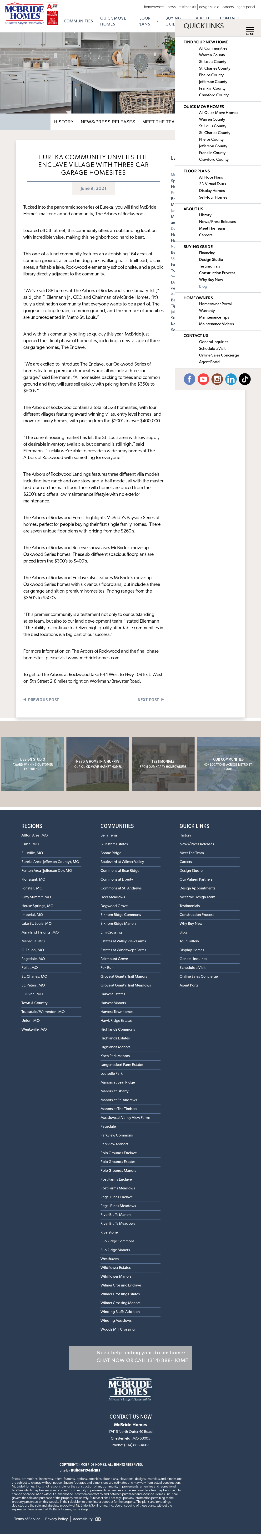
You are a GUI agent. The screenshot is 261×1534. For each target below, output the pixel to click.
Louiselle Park (111, 1074)
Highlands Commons (117, 1030)
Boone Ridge (110, 853)
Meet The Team (157, 121)
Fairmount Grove (114, 959)
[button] (130, 1358)
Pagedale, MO (33, 959)
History (71, 121)
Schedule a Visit (193, 968)
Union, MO (30, 1021)
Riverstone (109, 1232)
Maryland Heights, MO (40, 933)
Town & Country (34, 1003)
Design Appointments (197, 888)
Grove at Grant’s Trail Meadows (125, 985)
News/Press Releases (110, 121)
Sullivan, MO (32, 994)
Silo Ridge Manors (115, 1250)
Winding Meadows (116, 1321)
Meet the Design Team (197, 897)
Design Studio (209, 7)
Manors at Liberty (114, 1091)
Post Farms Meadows (117, 1188)
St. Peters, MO (33, 985)
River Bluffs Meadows (117, 1224)
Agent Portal (246, 7)
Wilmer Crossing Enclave (120, 1285)
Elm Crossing (111, 933)
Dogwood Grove (114, 906)
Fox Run (107, 968)
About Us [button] (203, 21)
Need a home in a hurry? (98, 764)
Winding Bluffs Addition (120, 1312)
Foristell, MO (32, 888)
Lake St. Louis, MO (36, 924)
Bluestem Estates (114, 844)
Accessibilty (83, 1519)
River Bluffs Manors (115, 1215)
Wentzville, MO (34, 1030)
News (171, 7)
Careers (228, 7)
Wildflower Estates (115, 1268)
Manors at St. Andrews (118, 1100)
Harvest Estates (112, 994)
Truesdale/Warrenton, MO (43, 1012)
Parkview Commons (116, 1135)
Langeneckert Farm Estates (122, 1065)
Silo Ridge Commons (117, 1241)
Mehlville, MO (33, 941)
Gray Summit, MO (36, 897)
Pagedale (108, 1127)
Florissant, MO (33, 880)
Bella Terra (108, 835)
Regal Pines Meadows (118, 1206)
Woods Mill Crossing (117, 1330)
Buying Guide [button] (173, 21)
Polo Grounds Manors (118, 1171)
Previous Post (43, 699)
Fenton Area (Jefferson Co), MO (46, 871)
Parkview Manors (114, 1144)
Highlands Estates (115, 1038)
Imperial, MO (32, 915)
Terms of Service (27, 1519)
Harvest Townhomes (116, 1012)
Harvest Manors (113, 1003)
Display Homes (192, 950)
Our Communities (228, 763)
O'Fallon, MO (32, 950)
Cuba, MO (30, 844)
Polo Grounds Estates (118, 1162)
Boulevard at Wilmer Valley (122, 862)
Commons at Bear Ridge (119, 871)
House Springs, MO (37, 906)
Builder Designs (85, 1470)
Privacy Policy (56, 1519)
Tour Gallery (189, 941)
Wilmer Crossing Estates (120, 1294)
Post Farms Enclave (116, 1180)
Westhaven (109, 1259)
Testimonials (187, 7)
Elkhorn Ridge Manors (118, 924)
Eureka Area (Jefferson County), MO (50, 862)
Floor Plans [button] (144, 21)
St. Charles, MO (34, 977)
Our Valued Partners (196, 880)
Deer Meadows (112, 897)
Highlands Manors (115, 1047)
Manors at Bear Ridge (117, 1083)
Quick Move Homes (113, 21)
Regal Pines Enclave (116, 1197)
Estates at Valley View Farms (123, 941)
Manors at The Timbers (118, 1109)
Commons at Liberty (116, 880)
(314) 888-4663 (136, 1445)
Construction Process (197, 915)
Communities (78, 21)
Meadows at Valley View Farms (125, 1118)
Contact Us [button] (230, 21)
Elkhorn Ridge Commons (120, 915)
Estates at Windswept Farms (123, 950)
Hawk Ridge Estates (116, 1021)
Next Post (148, 699)
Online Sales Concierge (199, 977)
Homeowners (154, 7)
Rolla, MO (29, 968)
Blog (183, 933)
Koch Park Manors (115, 1056)
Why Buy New (191, 924)
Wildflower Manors (115, 1277)
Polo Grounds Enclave (118, 1153)
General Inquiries (193, 959)
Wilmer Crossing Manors (120, 1303)
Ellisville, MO (32, 853)
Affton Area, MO (34, 835)
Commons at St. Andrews (121, 888)
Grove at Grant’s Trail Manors (123, 977)
